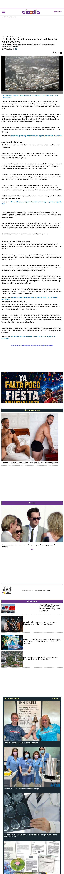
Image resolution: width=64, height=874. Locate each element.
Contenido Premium (32, 410)
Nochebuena (36, 95)
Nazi (56, 95)
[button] (6, 528)
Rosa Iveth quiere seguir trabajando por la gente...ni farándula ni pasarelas (36, 136)
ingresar (58, 12)
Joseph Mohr (7, 97)
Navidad (15, 95)
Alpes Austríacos (25, 95)
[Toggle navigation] (4, 12)
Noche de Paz (7, 95)
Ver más (55, 698)
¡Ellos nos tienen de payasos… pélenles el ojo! (36, 590)
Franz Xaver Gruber (48, 95)
